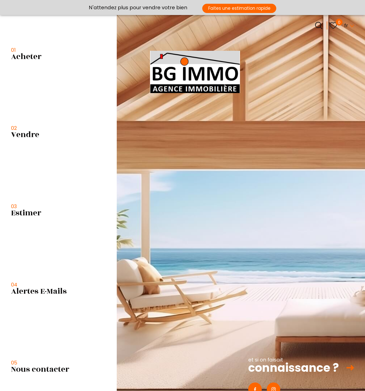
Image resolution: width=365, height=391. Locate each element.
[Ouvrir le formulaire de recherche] (319, 26)
